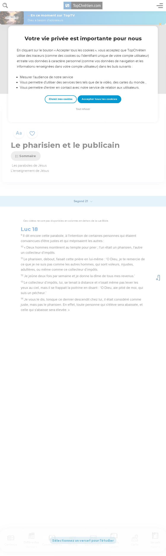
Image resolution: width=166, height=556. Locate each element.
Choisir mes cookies (60, 99)
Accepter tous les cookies (99, 99)
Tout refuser (83, 109)
